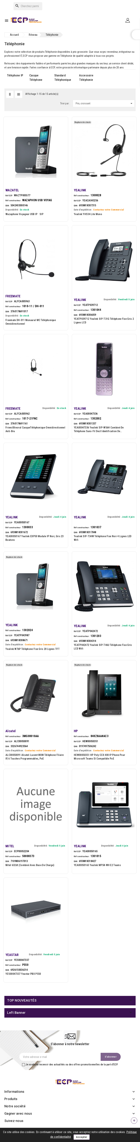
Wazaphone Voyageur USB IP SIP (25, 214)
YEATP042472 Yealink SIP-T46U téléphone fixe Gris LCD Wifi (103, 647)
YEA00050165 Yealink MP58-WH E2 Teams (97, 865)
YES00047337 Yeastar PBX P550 (23, 973)
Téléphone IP (15, 75)
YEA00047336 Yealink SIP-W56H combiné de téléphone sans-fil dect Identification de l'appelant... (99, 429)
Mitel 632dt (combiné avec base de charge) (29, 865)
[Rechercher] (27, 6)
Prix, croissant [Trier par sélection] (105, 103)
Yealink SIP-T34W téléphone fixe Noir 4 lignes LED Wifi (103, 538)
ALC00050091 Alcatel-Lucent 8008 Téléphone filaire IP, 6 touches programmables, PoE (34, 756)
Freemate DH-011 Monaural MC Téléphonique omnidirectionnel (30, 322)
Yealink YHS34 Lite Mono (88, 214)
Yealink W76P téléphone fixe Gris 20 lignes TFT (32, 649)
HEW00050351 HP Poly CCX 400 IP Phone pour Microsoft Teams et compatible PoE (99, 756)
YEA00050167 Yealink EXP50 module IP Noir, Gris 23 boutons (34, 538)
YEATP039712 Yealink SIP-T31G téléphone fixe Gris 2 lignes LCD (104, 320)
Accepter (81, 1137)
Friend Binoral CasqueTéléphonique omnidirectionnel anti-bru (35, 429)
